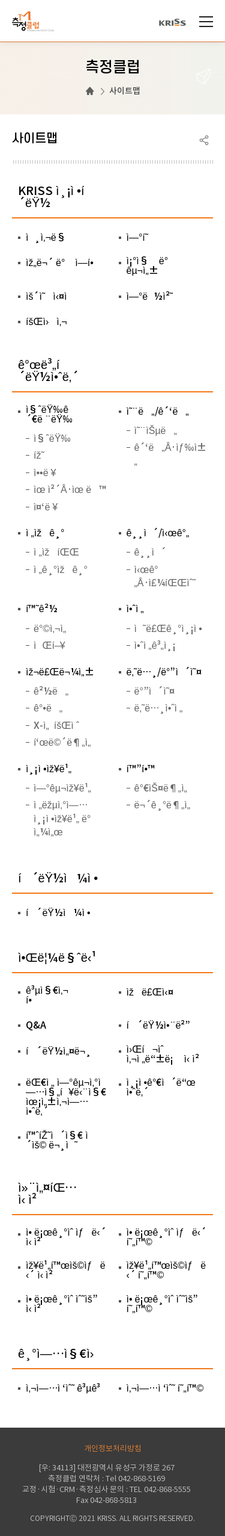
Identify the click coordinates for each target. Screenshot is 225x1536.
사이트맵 (124, 91)
